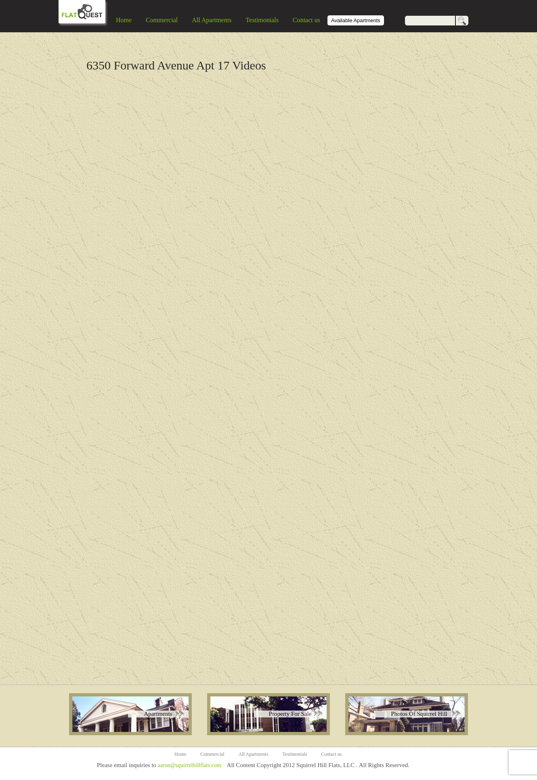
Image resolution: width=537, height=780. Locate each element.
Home (124, 20)
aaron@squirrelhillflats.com (189, 765)
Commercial (162, 20)
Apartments (158, 714)
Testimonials (262, 20)
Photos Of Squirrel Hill (419, 714)
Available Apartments (355, 20)
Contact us (306, 20)
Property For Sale (290, 714)
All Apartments (211, 20)
